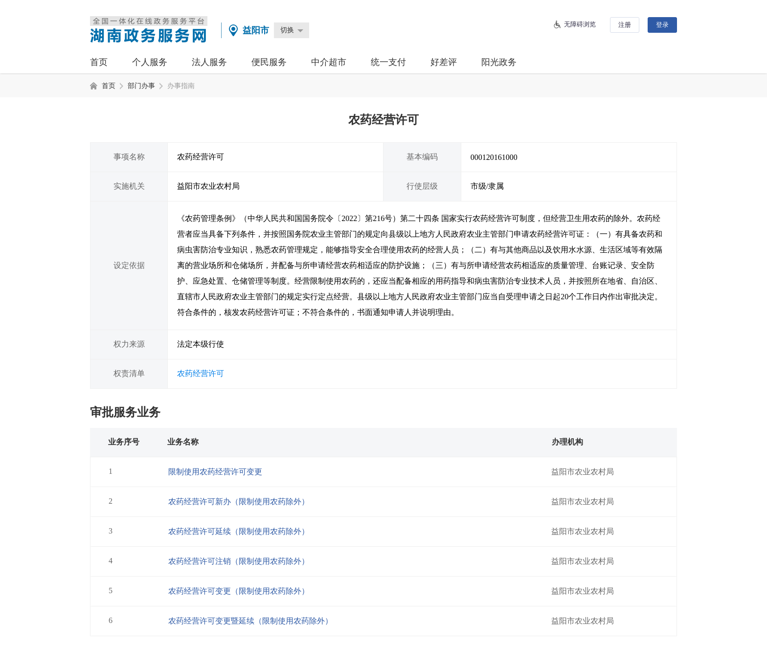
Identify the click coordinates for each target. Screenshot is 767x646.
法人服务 (209, 62)
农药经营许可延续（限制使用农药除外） (238, 531)
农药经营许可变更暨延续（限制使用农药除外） (250, 621)
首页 (99, 62)
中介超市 (328, 62)
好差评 (443, 62)
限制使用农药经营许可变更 (215, 472)
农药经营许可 (200, 373)
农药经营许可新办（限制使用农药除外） (238, 501)
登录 (662, 24)
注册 (624, 24)
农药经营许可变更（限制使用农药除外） (238, 591)
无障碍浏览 (580, 24)
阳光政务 (499, 62)
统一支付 (388, 62)
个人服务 (149, 62)
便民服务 (269, 62)
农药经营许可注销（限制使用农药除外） (238, 561)
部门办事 (141, 85)
